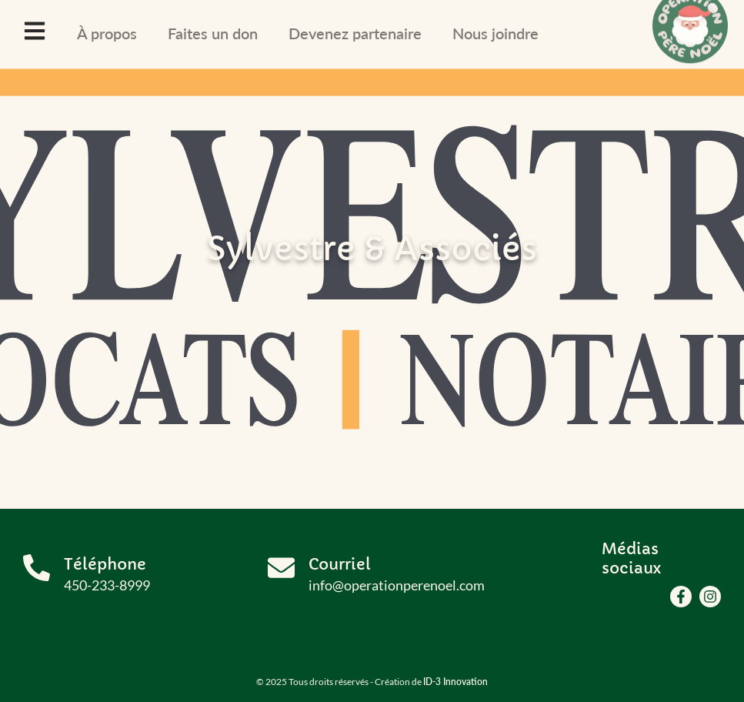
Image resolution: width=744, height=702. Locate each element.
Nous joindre (495, 33)
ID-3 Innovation (455, 681)
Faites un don (213, 33)
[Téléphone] (36, 567)
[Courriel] (281, 567)
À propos (107, 33)
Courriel (340, 564)
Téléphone (105, 564)
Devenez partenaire (355, 33)
